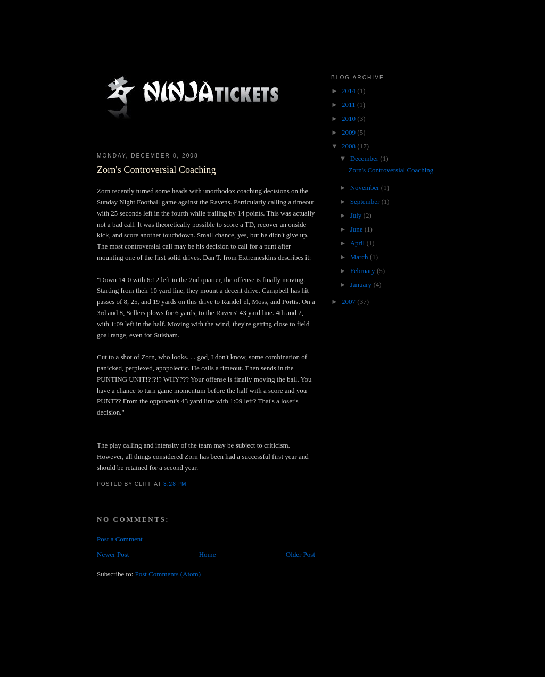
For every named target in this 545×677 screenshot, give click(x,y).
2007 (349, 302)
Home (207, 554)
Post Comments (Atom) (168, 574)
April (358, 243)
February (363, 271)
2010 (349, 118)
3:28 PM (174, 484)
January (362, 284)
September (366, 201)
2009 (349, 132)
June (357, 229)
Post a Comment (120, 539)
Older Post (300, 554)
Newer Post (113, 554)
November (365, 188)
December (365, 158)
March (360, 257)
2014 (349, 91)
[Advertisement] (290, 644)
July (357, 215)
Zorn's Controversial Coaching (156, 169)
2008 (349, 146)
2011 (349, 105)
